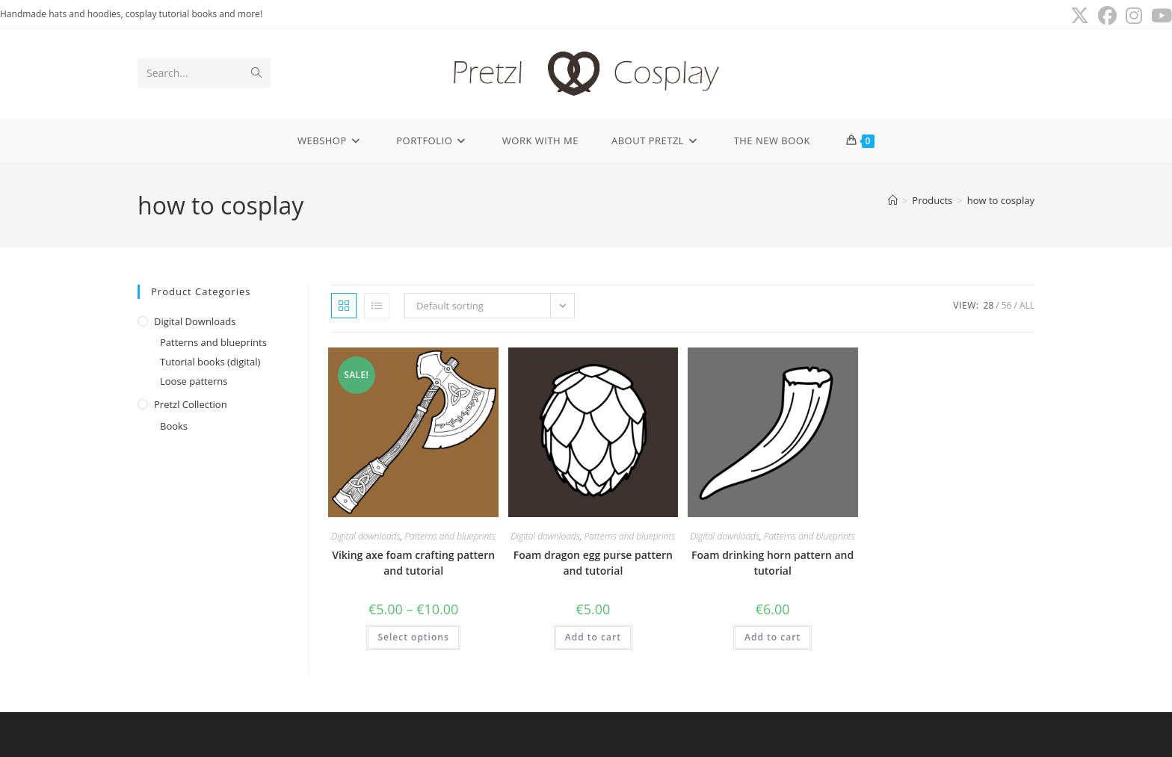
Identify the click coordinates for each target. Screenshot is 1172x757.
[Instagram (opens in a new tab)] (1134, 16)
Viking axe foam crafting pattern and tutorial (413, 563)
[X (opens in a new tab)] (1080, 16)
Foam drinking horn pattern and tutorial (772, 563)
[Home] (893, 200)
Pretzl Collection (190, 404)
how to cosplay (1000, 200)
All (1027, 305)
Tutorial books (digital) (210, 361)
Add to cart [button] (593, 637)
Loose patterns (194, 381)
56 (1007, 305)
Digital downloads (194, 321)
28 (989, 305)
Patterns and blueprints (213, 342)
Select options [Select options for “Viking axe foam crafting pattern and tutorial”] (412, 637)
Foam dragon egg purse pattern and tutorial (593, 563)
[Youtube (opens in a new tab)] (1159, 16)
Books (174, 426)
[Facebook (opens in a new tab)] (1107, 16)
